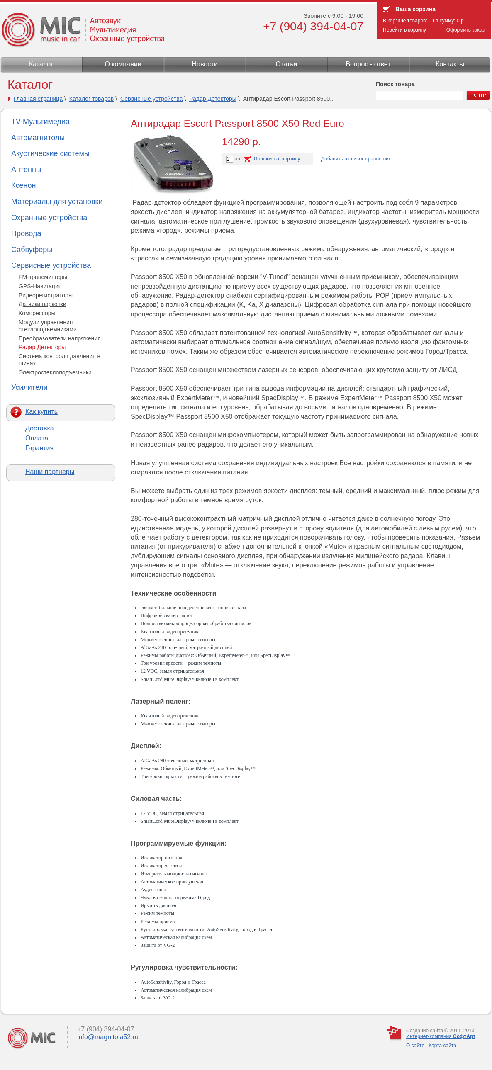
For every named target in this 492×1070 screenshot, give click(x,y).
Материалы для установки (56, 201)
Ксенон (23, 185)
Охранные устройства (49, 218)
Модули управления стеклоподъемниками (48, 326)
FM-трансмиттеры (43, 277)
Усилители (29, 387)
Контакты (450, 64)
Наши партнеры (49, 471)
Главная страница (38, 98)
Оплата (36, 438)
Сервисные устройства (151, 98)
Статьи (286, 64)
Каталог (41, 64)
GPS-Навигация (40, 286)
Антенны (26, 169)
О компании (123, 64)
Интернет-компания (440, 1036)
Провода (26, 233)
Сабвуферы (31, 250)
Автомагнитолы (38, 138)
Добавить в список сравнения (355, 159)
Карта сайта (442, 1045)
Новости (205, 64)
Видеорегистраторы (46, 295)
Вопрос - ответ (368, 64)
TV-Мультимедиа (40, 121)
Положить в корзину (277, 159)
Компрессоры (37, 313)
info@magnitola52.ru (108, 1037)
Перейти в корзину (404, 30)
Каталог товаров (91, 98)
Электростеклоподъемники (55, 372)
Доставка (39, 428)
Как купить (41, 411)
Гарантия (39, 448)
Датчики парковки (42, 304)
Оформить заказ (465, 30)
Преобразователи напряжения (60, 338)
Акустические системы (50, 153)
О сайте (415, 1045)
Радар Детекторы (212, 98)
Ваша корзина (415, 9)
